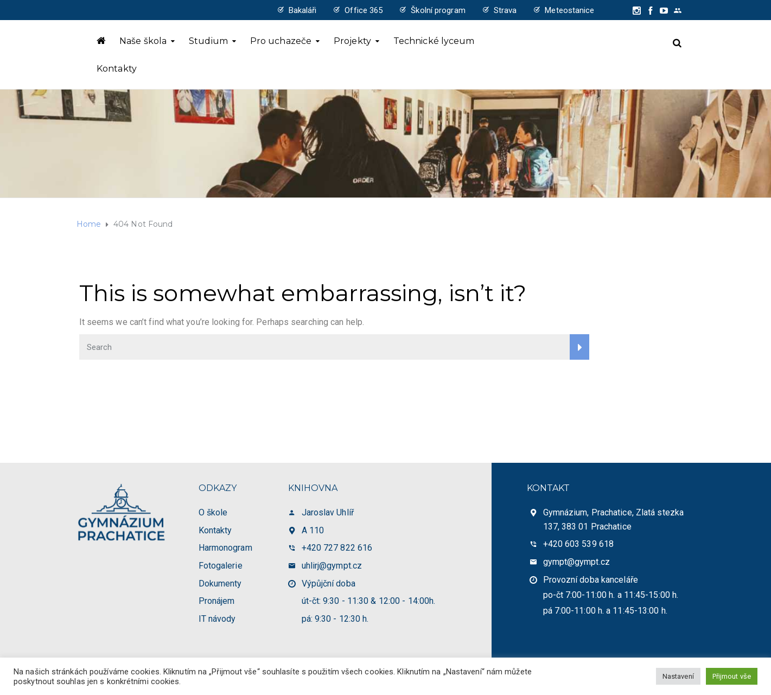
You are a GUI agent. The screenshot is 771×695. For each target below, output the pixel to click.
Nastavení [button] (678, 676)
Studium (208, 41)
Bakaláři (303, 10)
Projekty (352, 41)
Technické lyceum (434, 41)
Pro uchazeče (280, 41)
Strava (505, 10)
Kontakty (117, 68)
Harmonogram (225, 548)
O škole (213, 512)
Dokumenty (220, 583)
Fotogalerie (221, 565)
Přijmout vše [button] (731, 676)
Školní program (438, 10)
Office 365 (364, 10)
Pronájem (217, 601)
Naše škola (143, 41)
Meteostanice (569, 10)
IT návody (217, 619)
